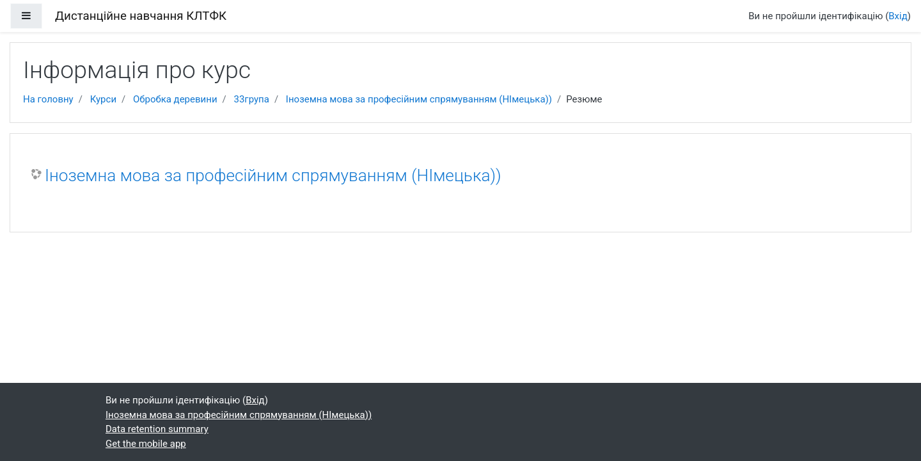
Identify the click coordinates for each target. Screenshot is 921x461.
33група (251, 99)
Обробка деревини (175, 99)
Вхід (898, 16)
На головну (48, 99)
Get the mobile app (146, 443)
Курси (103, 99)
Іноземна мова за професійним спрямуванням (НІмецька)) (419, 99)
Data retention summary (157, 429)
